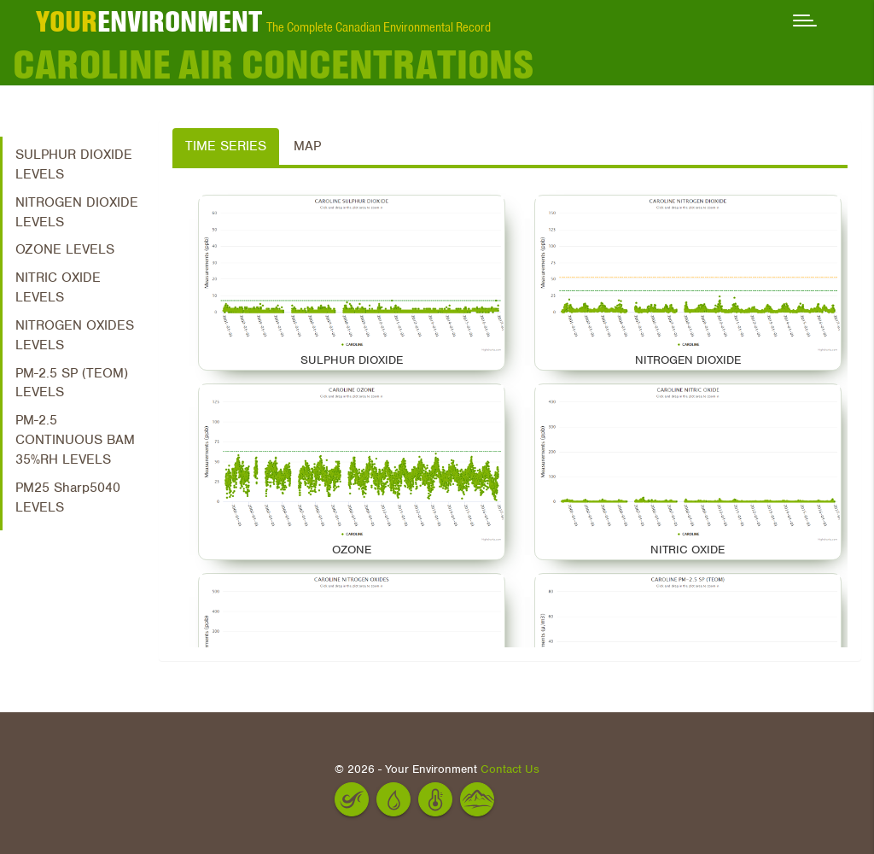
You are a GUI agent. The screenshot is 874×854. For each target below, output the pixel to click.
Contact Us (510, 769)
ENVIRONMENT (149, 21)
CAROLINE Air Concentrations (273, 64)
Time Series (225, 146)
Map (307, 146)
